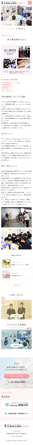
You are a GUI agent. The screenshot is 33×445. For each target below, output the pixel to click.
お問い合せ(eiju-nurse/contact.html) (16, 309)
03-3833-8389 (18, 382)
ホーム (3, 28)
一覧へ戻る (16, 285)
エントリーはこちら (16, 376)
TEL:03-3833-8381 (16, 436)
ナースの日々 (10, 28)
